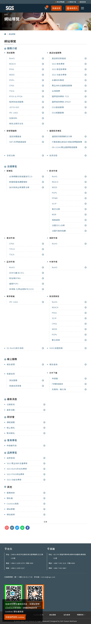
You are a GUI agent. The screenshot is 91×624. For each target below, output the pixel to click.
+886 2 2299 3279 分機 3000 (22, 563)
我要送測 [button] (56, 8)
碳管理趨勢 (12, 130)
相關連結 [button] (80, 614)
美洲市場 (11, 237)
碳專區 (10, 170)
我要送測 (11, 373)
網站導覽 (12, 34)
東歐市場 (53, 237)
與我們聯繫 (60, 2)
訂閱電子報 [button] (71, 2)
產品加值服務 (55, 52)
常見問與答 (54, 296)
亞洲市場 (11, 261)
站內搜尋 (67, 615)
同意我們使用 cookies (15, 617)
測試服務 (11, 52)
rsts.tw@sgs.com (48, 577)
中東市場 (53, 261)
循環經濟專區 (55, 130)
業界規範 (11, 296)
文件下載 (53, 372)
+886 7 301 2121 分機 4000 (64, 563)
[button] (46, 8)
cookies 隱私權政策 (14, 611)
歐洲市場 (53, 170)
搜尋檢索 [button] (82, 2)
